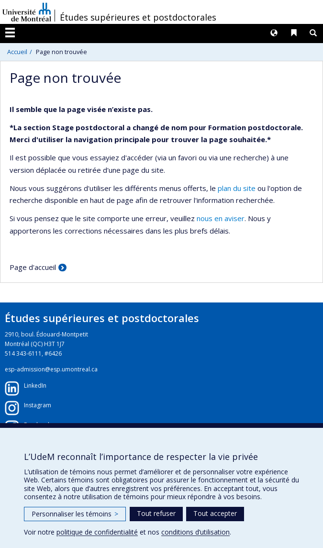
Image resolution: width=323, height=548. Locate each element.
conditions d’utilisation (195, 532)
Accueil (17, 51)
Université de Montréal (26, 12)
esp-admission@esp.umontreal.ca (51, 369)
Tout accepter (215, 513)
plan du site (237, 188)
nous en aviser (221, 218)
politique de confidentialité (97, 532)
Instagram (37, 405)
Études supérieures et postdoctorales (138, 17)
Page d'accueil (33, 267)
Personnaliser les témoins (75, 513)
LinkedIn (35, 385)
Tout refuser (156, 513)
